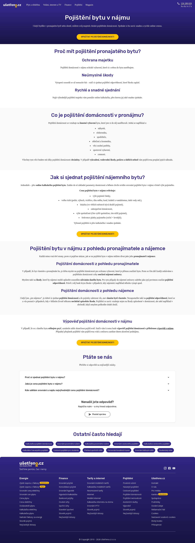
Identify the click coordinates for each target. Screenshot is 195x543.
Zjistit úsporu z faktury (34, 483)
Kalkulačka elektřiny (28, 509)
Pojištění (78, 5)
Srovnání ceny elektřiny (30, 490)
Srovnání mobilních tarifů (98, 483)
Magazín (89, 5)
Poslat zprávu (97, 414)
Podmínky (155, 502)
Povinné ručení (129, 483)
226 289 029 (184, 3)
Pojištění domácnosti (132, 494)
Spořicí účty (64, 505)
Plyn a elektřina (33, 5)
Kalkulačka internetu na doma (100, 502)
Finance (68, 5)
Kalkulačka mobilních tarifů (98, 487)
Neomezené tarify (95, 490)
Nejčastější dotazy (28, 524)
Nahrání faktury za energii (31, 517)
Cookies (154, 513)
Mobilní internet (94, 498)
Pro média (155, 490)
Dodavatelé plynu (27, 505)
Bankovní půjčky (66, 498)
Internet (90, 494)
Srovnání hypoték (66, 490)
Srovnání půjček (66, 483)
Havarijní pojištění (131, 487)
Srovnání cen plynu (28, 494)
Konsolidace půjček (67, 487)
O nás (154, 487)
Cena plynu (24, 498)
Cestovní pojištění (131, 490)
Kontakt (154, 483)
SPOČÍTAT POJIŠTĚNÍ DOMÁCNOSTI (97, 37)
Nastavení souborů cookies (163, 517)
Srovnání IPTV (93, 505)
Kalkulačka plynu (27, 513)
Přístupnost (156, 524)
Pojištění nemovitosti (132, 498)
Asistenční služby (130, 502)
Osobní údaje (157, 505)
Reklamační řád (158, 509)
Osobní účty (64, 502)
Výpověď (127, 505)
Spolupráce (156, 498)
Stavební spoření (66, 509)
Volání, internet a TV (52, 5)
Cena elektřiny (26, 502)
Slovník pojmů (26, 521)
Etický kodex (156, 521)
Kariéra (159, 494)
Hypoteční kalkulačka (68, 494)
